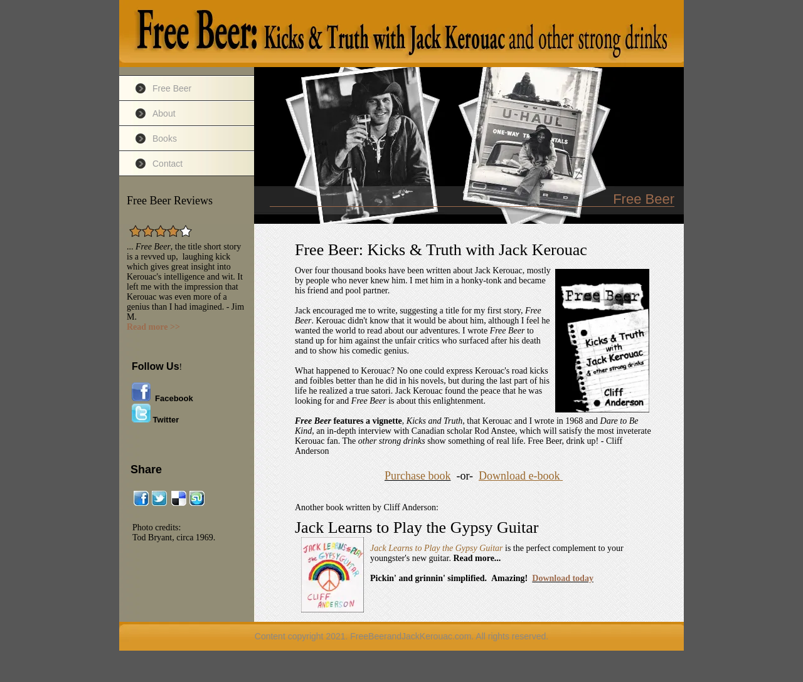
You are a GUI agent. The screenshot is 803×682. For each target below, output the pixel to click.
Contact (167, 164)
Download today (562, 578)
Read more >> (153, 327)
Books (164, 139)
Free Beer (171, 88)
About (164, 113)
